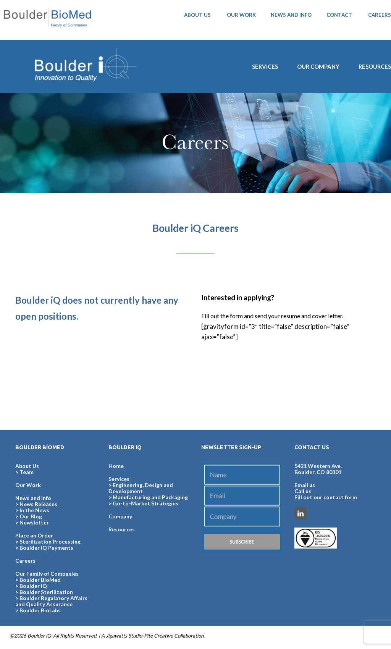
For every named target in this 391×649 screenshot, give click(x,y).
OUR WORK (241, 15)
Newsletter (34, 522)
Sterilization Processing (50, 541)
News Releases (38, 504)
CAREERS (379, 15)
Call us (302, 491)
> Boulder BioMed (38, 579)
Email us (304, 485)
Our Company (318, 66)
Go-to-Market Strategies (145, 503)
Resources (121, 529)
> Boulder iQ (31, 586)
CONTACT (339, 15)
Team (26, 472)
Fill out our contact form (325, 497)
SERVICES (265, 66)
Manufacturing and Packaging (150, 497)
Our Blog (30, 516)
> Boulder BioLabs (38, 610)
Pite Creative (158, 636)
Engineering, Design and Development (140, 488)
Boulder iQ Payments (46, 547)
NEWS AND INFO (291, 15)
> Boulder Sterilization (44, 592)
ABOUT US (197, 15)
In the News (34, 510)
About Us (27, 466)
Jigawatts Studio (124, 636)
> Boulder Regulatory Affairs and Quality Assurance (51, 601)
